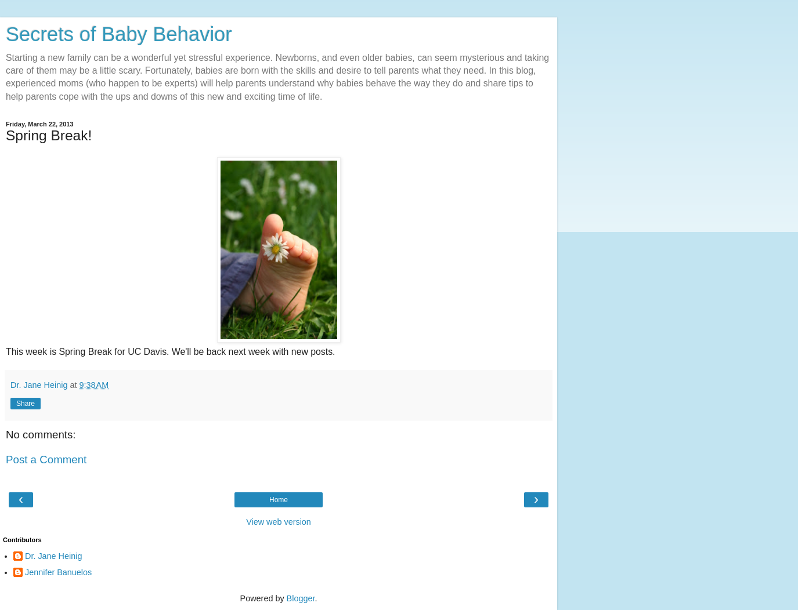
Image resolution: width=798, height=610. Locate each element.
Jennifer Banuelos (58, 572)
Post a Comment (46, 459)
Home (278, 500)
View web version (278, 522)
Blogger (301, 598)
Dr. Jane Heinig (53, 556)
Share (25, 404)
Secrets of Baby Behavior (119, 34)
